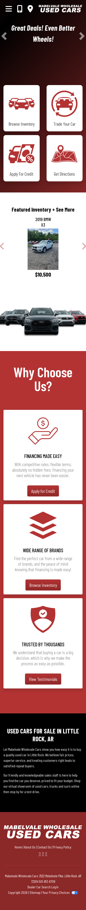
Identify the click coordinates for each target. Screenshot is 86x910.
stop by (14, 791)
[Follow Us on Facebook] (40, 854)
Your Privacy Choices (60, 892)
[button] (4, 36)
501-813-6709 (47, 881)
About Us (29, 847)
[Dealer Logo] (60, 8)
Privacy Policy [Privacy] (62, 847)
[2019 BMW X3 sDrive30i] (43, 249)
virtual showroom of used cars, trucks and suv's (39, 786)
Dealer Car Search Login (43, 887)
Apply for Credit (43, 491)
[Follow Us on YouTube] (43, 854)
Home (18, 847)
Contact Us (44, 847)
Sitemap (35, 892)
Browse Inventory (43, 585)
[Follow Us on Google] (46, 854)
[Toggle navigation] (9, 8)
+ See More (63, 209)
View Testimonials (43, 679)
